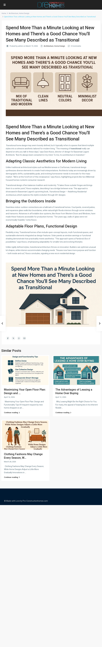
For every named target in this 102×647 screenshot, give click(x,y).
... (23, 408)
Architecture (13, 13)
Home (4, 13)
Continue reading (12, 413)
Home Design (24, 13)
